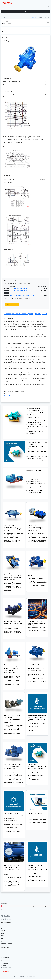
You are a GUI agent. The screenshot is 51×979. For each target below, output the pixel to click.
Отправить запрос (12, 304)
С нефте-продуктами (5, 940)
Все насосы (4, 924)
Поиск (3, 955)
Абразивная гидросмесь (6, 943)
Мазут (2, 935)
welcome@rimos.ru (7, 965)
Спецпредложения (5, 912)
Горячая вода (4, 932)
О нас (3, 909)
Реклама (48, 896)
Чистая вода (4, 928)
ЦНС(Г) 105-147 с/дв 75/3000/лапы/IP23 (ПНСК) (22, 293)
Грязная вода (4, 930)
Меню (25, 11)
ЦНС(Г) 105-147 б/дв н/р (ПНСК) (18, 290)
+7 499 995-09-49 (7, 963)
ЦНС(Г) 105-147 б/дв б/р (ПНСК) (18, 288)
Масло (2, 936)
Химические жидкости (6, 941)
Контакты (4, 911)
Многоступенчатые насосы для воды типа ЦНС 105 (25, 314)
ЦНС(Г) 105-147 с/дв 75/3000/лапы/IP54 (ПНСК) (22, 295)
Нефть (2, 933)
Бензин (2, 938)
